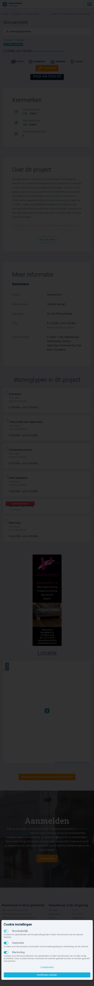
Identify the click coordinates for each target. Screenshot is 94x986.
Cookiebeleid (47, 967)
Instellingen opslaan (47, 975)
